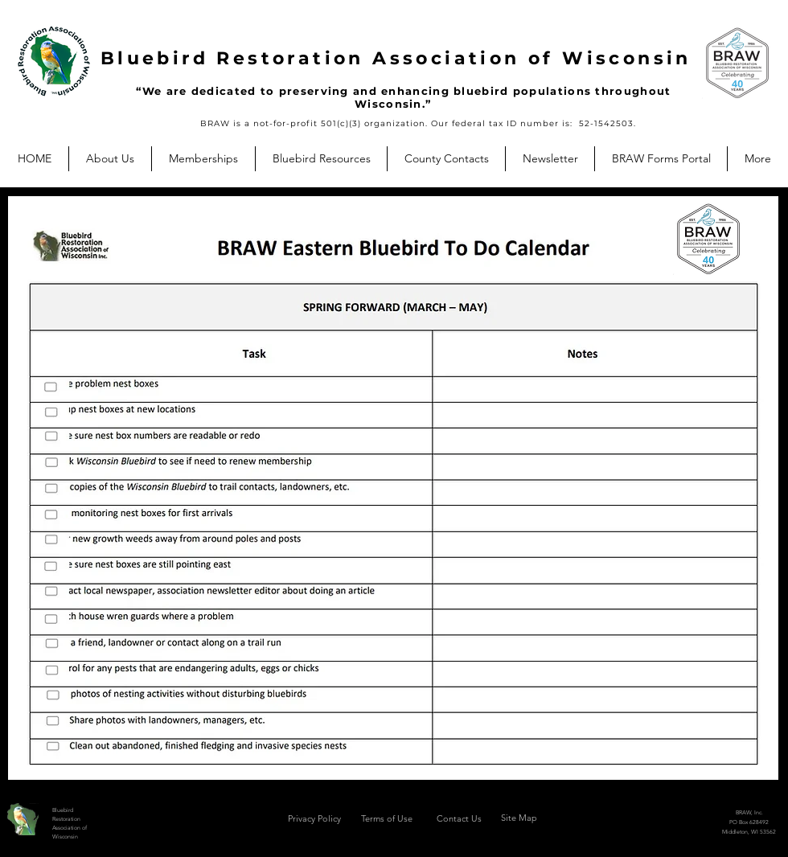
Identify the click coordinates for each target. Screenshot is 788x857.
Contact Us (459, 818)
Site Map (519, 817)
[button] (109, 158)
